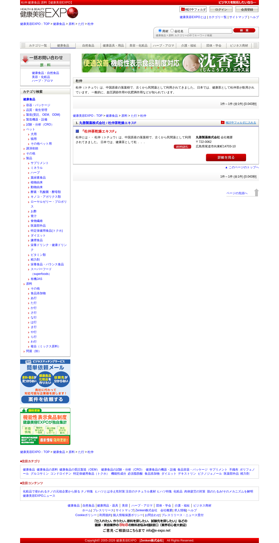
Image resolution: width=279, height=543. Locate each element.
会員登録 (247, 9)
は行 (34, 322)
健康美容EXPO (126, 540)
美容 (125, 505)
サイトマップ (238, 17)
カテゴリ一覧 (218, 17)
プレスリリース (103, 510)
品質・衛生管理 (36, 110)
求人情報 (180, 510)
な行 (34, 317)
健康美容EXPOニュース (39, 495)
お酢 (34, 211)
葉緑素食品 (38, 177)
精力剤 (35, 259)
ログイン (221, 9)
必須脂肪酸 (135, 473)
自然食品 (88, 45)
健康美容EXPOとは (193, 17)
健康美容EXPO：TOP (35, 24)
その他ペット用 (41, 143)
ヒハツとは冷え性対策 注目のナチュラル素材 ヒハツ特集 (133, 491)
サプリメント (40, 163)
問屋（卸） (33, 351)
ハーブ (35, 172)
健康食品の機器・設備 (161, 469)
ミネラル (37, 168)
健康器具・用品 (113, 45)
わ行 (34, 341)
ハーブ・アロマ (163, 45)
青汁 (34, 216)
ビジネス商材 (239, 45)
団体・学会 (213, 45)
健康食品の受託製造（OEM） (79, 469)
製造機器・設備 (36, 119)
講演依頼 (32, 148)
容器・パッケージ (38, 105)
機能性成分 (118, 473)
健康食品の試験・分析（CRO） (122, 469)
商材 (165, 31)
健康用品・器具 (107, 505)
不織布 (233, 469)
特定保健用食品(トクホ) (47, 230)
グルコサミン (40, 473)
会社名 (178, 31)
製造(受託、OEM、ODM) (43, 114)
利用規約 (105, 515)
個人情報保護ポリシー (128, 515)
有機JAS (36, 279)
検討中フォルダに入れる (241, 122)
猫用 (34, 139)
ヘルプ (254, 17)
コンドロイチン (60, 473)
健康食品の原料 (47, 469)
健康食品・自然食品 (45, 73)
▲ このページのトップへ (242, 167)
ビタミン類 (38, 255)
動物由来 (37, 187)
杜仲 (90, 24)
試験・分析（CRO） (40, 124)
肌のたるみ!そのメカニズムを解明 (230, 491)
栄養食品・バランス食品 (47, 264)
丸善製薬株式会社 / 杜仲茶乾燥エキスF (107, 123)
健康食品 (59, 24)
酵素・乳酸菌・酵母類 (46, 192)
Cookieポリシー (86, 515)
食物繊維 (37, 221)
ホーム (86, 510)
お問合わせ (152, 515)
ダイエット (38, 235)
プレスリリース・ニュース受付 (182, 515)
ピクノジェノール (210, 473)
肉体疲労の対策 (194, 491)
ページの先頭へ (237, 193)
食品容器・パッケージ (192, 469)
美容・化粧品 (138, 45)
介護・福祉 (188, 45)
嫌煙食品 (37, 240)
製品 (29, 158)
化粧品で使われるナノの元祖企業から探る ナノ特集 (58, 491)
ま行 (34, 327)
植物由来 (37, 182)
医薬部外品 (38, 225)
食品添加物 (38, 293)
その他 (30, 153)
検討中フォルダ (195, 9)
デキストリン (187, 473)
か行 (34, 308)
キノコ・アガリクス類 (46, 196)
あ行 (34, 298)
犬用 (34, 134)
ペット (30, 129)
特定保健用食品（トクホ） (91, 473)
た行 (81, 24)
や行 (34, 332)
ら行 (34, 337)
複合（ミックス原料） (46, 346)
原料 (72, 24)
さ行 (34, 312)
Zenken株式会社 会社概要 (153, 510)
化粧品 (177, 491)
